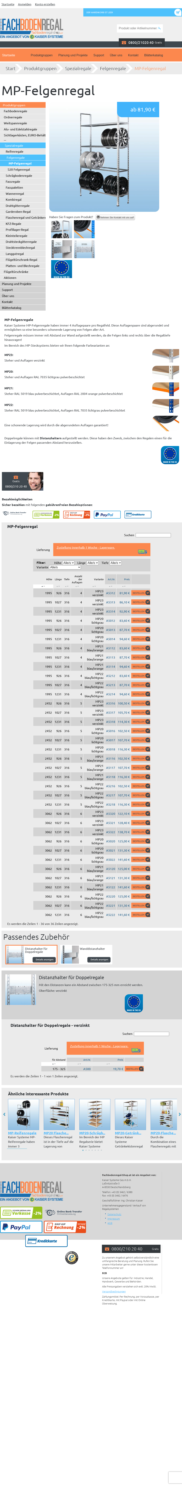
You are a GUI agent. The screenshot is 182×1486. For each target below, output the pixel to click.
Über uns (116, 55)
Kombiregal (13, 199)
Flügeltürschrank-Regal (21, 259)
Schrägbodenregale (19, 175)
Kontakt (133, 55)
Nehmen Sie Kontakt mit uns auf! (115, 217)
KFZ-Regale (13, 223)
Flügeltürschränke (16, 271)
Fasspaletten (14, 187)
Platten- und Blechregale (22, 266)
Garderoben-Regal (18, 211)
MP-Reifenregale (22, 1133)
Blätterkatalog (153, 55)
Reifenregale (14, 151)
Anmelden (24, 4)
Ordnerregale (13, 117)
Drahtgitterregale (18, 205)
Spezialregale (78, 68)
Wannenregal (15, 193)
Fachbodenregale (15, 111)
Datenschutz (114, 1214)
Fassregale (13, 181)
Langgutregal (15, 253)
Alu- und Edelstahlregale (20, 129)
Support (98, 55)
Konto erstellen (45, 4)
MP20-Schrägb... (92, 1133)
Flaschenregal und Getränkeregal (28, 217)
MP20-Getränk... (128, 1133)
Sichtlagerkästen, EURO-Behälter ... (26, 137)
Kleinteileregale (16, 235)
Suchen (147, 535)
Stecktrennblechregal (20, 247)
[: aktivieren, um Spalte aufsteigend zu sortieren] (58, 586)
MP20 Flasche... (56, 1133)
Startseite (8, 4)
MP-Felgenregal (150, 68)
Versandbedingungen (114, 1291)
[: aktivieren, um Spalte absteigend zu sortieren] (43, 586)
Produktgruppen (42, 55)
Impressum (113, 1218)
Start (11, 68)
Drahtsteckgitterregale (21, 241)
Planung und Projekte (73, 55)
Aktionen (10, 277)
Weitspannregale (15, 123)
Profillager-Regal (17, 229)
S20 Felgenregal (19, 169)
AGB (109, 1223)
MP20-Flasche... (163, 1133)
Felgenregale (113, 68)
